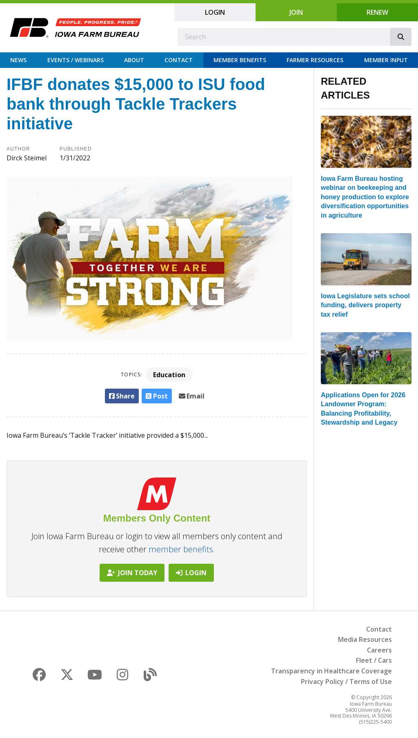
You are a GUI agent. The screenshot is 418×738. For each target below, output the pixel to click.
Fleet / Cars (374, 660)
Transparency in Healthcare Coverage (331, 670)
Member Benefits (239, 60)
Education (169, 374)
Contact (179, 60)
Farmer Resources (315, 60)
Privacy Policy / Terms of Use (346, 681)
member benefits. (182, 549)
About (134, 60)
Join (296, 12)
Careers (379, 650)
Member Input (386, 60)
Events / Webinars (75, 60)
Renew (377, 12)
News (18, 60)
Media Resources (365, 639)
